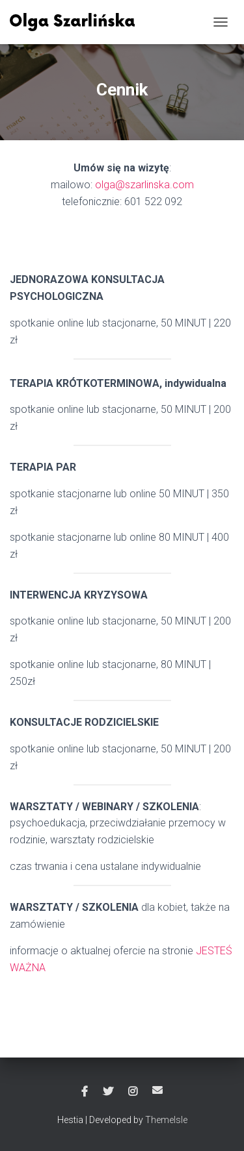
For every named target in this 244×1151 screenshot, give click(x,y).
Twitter (108, 1092)
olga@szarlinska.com (144, 185)
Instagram (133, 1092)
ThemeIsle (166, 1120)
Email (157, 1090)
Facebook (84, 1092)
